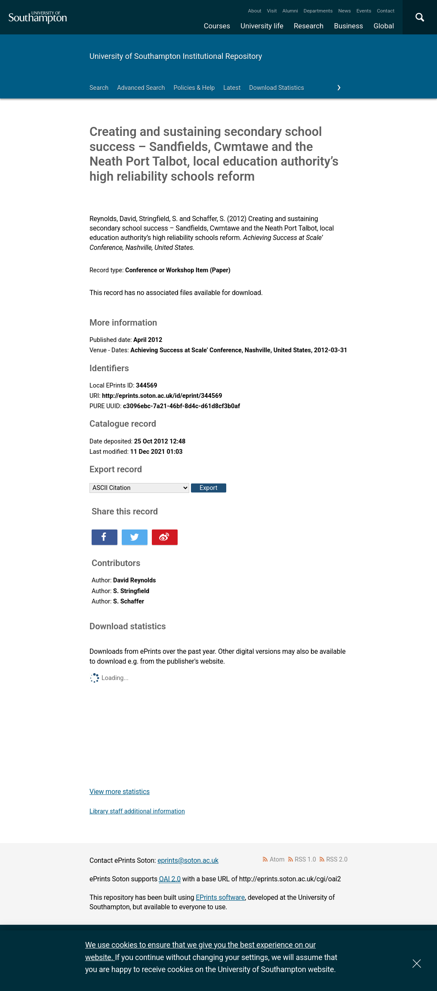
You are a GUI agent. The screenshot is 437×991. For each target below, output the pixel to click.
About (255, 11)
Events (364, 11)
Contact (385, 11)
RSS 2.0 (337, 859)
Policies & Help (194, 88)
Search (98, 88)
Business (348, 26)
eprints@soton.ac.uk (187, 860)
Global (383, 26)
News (344, 11)
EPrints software (220, 897)
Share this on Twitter (135, 537)
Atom (277, 859)
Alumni (290, 11)
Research (308, 26)
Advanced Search (141, 88)
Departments (318, 11)
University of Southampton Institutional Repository (175, 56)
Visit (272, 11)
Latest (231, 88)
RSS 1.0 (305, 859)
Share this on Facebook (104, 537)
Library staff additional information (137, 811)
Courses (217, 26)
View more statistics (119, 792)
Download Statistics (276, 88)
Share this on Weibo (165, 537)
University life (261, 26)
